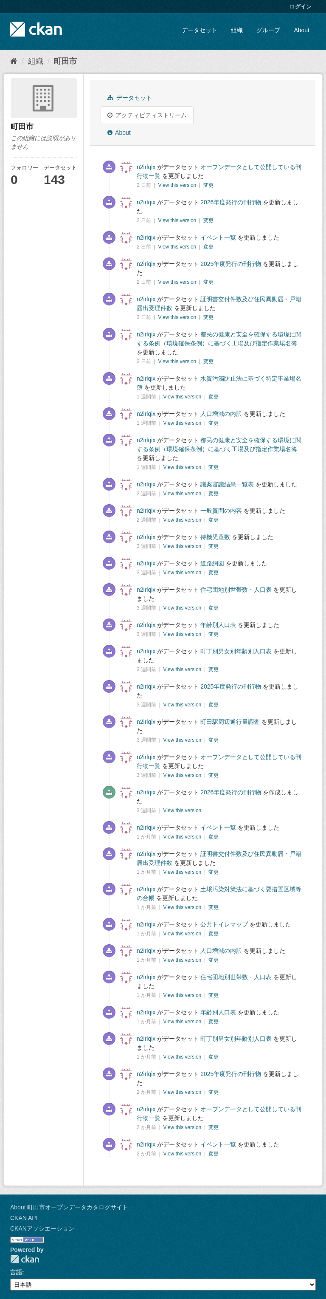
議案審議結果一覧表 (227, 484)
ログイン (300, 6)
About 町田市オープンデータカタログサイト (69, 1207)
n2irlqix (146, 167)
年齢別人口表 (218, 624)
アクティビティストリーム (147, 115)
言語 (16, 1272)
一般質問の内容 (221, 510)
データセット (199, 30)
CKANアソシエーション (42, 1228)
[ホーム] (13, 61)
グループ (268, 30)
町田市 (65, 61)
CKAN (24, 1259)
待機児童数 (215, 537)
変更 (208, 185)
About (301, 30)
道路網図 (212, 563)
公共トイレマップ (224, 924)
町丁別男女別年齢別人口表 (236, 651)
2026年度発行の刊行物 (230, 202)
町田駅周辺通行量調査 (230, 721)
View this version (177, 185)
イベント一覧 (218, 237)
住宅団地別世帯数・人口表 (236, 589)
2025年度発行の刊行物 (230, 263)
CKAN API (24, 1217)
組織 (237, 30)
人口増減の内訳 (221, 413)
